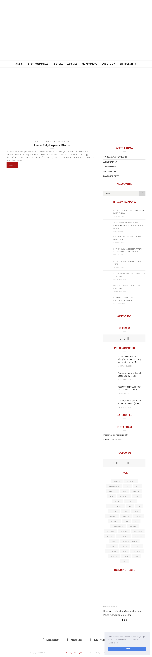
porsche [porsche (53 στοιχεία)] (138, 536)
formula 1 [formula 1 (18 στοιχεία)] (112, 516)
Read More (12, 165)
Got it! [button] (127, 649)
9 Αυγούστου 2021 (124, 407)
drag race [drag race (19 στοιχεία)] (124, 496)
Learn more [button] (113, 643)
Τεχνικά (114, 607)
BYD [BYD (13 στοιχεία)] (111, 496)
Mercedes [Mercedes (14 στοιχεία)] (138, 531)
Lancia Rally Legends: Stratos (52, 145)
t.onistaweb (117, 439)
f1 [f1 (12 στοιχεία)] (139, 506)
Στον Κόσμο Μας (38, 64)
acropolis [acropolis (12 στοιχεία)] (130, 481)
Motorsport (40, 141)
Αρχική (20, 64)
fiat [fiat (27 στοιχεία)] (125, 511)
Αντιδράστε (109, 171)
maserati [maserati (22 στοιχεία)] (110, 531)
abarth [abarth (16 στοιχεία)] (117, 481)
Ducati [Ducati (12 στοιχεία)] (117, 501)
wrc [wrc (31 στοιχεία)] (124, 561)
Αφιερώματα (50, 141)
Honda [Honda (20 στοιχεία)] (126, 516)
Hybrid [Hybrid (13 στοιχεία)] (138, 516)
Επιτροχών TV (128, 64)
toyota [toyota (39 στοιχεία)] (114, 556)
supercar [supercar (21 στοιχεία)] (112, 551)
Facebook (51, 640)
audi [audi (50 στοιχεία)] (137, 486)
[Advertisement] (76, 42)
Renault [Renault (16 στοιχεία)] (112, 546)
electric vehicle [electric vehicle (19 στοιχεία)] (116, 506)
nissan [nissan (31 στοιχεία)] (109, 536)
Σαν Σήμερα (108, 64)
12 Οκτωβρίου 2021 (125, 366)
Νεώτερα (58, 64)
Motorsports (111, 176)
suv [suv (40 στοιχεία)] (124, 551)
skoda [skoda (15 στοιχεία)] (124, 546)
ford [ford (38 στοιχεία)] (136, 511)
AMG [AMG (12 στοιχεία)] (127, 486)
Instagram (99, 640)
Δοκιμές (72, 64)
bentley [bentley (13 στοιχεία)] (112, 491)
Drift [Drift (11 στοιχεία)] (137, 496)
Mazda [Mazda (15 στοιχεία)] (124, 531)
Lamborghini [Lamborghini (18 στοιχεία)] (118, 526)
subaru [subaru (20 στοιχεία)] (137, 546)
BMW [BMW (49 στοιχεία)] (124, 491)
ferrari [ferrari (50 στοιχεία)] (114, 511)
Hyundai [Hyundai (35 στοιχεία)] (114, 521)
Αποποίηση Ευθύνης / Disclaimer (77, 653)
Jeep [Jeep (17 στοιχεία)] (126, 521)
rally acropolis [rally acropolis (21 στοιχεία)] (129, 541)
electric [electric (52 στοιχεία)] (130, 501)
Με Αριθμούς (89, 64)
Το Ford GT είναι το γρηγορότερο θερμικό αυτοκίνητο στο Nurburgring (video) (128, 225)
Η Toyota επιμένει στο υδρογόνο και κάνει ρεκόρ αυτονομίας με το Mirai (129, 359)
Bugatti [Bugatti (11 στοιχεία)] (136, 491)
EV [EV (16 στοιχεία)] (130, 506)
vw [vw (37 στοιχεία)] (136, 556)
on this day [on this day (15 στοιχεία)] (123, 536)
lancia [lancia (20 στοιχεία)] (133, 526)
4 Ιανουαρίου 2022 (124, 393)
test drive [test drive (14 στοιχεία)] (137, 551)
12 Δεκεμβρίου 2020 (125, 380)
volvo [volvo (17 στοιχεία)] (126, 556)
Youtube (75, 640)
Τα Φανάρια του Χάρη (115, 157)
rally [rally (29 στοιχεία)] (114, 541)
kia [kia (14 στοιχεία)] (136, 521)
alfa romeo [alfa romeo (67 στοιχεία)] (114, 486)
